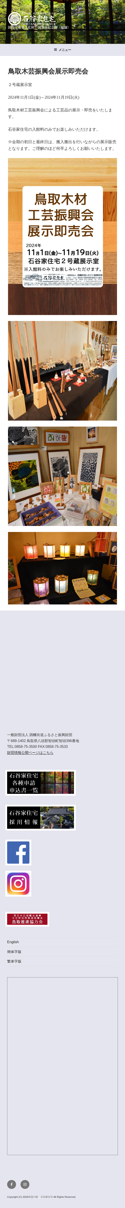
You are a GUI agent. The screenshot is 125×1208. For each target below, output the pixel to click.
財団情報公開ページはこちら (30, 752)
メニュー (62, 50)
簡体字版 (14, 952)
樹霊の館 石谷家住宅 (40, 1197)
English (13, 942)
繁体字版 (14, 961)
